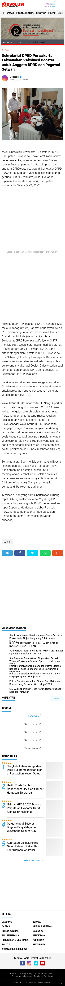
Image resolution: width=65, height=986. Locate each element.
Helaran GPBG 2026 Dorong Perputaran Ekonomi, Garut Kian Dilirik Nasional (24, 808)
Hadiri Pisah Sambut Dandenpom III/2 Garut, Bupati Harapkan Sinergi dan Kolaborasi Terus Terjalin (25, 791)
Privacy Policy (26, 973)
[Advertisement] (32, 289)
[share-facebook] (19, 553)
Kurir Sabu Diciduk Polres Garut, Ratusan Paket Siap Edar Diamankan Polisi (23, 846)
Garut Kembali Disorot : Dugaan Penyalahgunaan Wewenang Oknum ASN (22, 827)
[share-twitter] (32, 553)
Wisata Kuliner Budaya (14, 949)
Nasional (38, 930)
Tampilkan (56, 698)
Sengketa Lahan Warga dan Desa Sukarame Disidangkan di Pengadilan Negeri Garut (24, 770)
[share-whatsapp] (45, 553)
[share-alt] (7, 553)
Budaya (37, 921)
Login (51, 976)
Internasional (10, 930)
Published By (40, 976)
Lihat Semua (33, 716)
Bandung (7, 921)
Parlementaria (10, 935)
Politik (51, 13)
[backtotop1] (62, 982)
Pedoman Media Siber (45, 973)
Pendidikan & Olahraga (15, 940)
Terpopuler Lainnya (33, 860)
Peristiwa (41, 13)
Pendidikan (39, 935)
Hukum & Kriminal (25, 13)
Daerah (10, 13)
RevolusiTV (39, 944)
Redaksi (14, 973)
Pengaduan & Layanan (22, 976)
